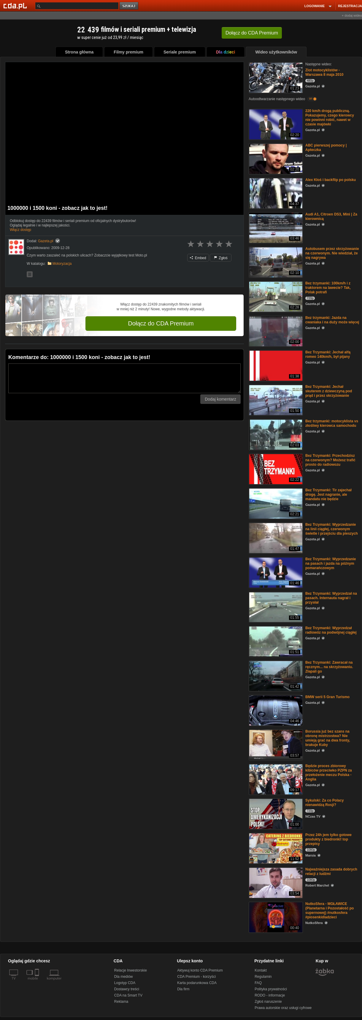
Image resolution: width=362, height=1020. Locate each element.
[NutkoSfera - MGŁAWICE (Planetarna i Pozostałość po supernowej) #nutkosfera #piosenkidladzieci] (275, 917)
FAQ (258, 983)
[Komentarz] (124, 378)
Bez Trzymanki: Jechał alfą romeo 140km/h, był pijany (327, 354)
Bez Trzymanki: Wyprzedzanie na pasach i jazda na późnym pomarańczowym (330, 563)
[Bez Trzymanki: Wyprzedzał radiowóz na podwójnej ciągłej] (275, 641)
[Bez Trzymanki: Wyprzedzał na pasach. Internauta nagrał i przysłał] (275, 606)
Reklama (121, 1001)
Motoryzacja (62, 264)
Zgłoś (221, 258)
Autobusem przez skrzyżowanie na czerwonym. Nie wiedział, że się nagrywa (332, 253)
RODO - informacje (270, 995)
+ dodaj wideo (352, 15)
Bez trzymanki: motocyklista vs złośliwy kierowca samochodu (331, 423)
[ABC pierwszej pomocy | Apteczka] (275, 158)
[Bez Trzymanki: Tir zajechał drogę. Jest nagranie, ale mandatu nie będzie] (275, 503)
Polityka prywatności (271, 989)
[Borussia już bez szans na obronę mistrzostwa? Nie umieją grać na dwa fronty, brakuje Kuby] (275, 744)
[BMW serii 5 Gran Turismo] (275, 710)
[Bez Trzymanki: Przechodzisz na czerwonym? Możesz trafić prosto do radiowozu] (275, 469)
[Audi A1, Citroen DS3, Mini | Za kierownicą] (275, 227)
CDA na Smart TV (128, 995)
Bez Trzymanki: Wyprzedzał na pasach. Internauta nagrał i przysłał (331, 598)
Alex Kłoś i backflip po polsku (330, 180)
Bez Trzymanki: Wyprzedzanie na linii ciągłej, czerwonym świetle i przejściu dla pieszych (331, 529)
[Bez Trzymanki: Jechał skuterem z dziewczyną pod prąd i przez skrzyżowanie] (275, 400)
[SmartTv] (37, 982)
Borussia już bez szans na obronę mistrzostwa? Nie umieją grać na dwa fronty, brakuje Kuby (327, 738)
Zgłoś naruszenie (268, 1001)
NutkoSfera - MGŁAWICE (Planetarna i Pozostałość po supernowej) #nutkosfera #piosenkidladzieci (329, 910)
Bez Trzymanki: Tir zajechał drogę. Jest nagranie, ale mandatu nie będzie (328, 494)
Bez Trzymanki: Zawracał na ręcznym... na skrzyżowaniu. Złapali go (329, 666)
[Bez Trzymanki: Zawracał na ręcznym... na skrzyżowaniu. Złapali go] (275, 675)
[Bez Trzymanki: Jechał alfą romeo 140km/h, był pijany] (275, 365)
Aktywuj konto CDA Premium (200, 970)
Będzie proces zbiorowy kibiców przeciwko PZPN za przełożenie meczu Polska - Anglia (328, 772)
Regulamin (263, 977)
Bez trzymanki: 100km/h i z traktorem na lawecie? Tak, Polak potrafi (328, 287)
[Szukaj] (77, 6)
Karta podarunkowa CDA (197, 983)
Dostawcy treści (126, 989)
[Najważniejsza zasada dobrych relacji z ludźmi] (275, 882)
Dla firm (183, 989)
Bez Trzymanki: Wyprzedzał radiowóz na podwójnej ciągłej (331, 630)
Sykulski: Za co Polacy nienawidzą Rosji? (324, 802)
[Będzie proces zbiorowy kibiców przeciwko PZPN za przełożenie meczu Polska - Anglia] (275, 779)
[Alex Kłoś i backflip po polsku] (275, 193)
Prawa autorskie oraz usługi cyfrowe (283, 1008)
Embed (198, 258)
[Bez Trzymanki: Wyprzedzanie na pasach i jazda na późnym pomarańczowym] (275, 572)
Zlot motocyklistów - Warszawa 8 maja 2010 (324, 72)
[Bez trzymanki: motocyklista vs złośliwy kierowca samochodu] (275, 434)
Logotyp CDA (124, 983)
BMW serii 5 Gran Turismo (327, 697)
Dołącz (252, 32)
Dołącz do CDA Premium (160, 323)
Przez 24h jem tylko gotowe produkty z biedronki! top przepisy (328, 839)
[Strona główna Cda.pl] (16, 5)
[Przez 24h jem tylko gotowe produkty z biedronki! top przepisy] (275, 848)
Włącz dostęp (20, 230)
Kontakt (261, 970)
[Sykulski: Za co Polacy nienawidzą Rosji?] (275, 813)
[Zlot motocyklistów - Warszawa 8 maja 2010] (275, 77)
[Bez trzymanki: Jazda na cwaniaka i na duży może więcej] (275, 331)
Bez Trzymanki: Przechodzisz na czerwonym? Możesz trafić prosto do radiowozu (330, 460)
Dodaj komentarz (220, 399)
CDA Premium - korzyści (196, 977)
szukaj (129, 6)
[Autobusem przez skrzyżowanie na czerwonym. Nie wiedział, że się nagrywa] (275, 262)
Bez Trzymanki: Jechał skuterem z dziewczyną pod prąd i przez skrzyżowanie (328, 391)
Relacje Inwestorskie (130, 970)
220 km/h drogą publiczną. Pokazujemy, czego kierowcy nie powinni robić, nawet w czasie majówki (329, 117)
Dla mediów (123, 977)
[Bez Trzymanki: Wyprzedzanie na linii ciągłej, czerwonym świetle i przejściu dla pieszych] (275, 537)
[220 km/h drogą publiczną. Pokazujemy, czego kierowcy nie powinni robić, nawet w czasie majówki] (275, 124)
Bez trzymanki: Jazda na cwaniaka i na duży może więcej (332, 320)
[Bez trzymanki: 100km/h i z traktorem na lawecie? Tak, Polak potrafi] (275, 296)
